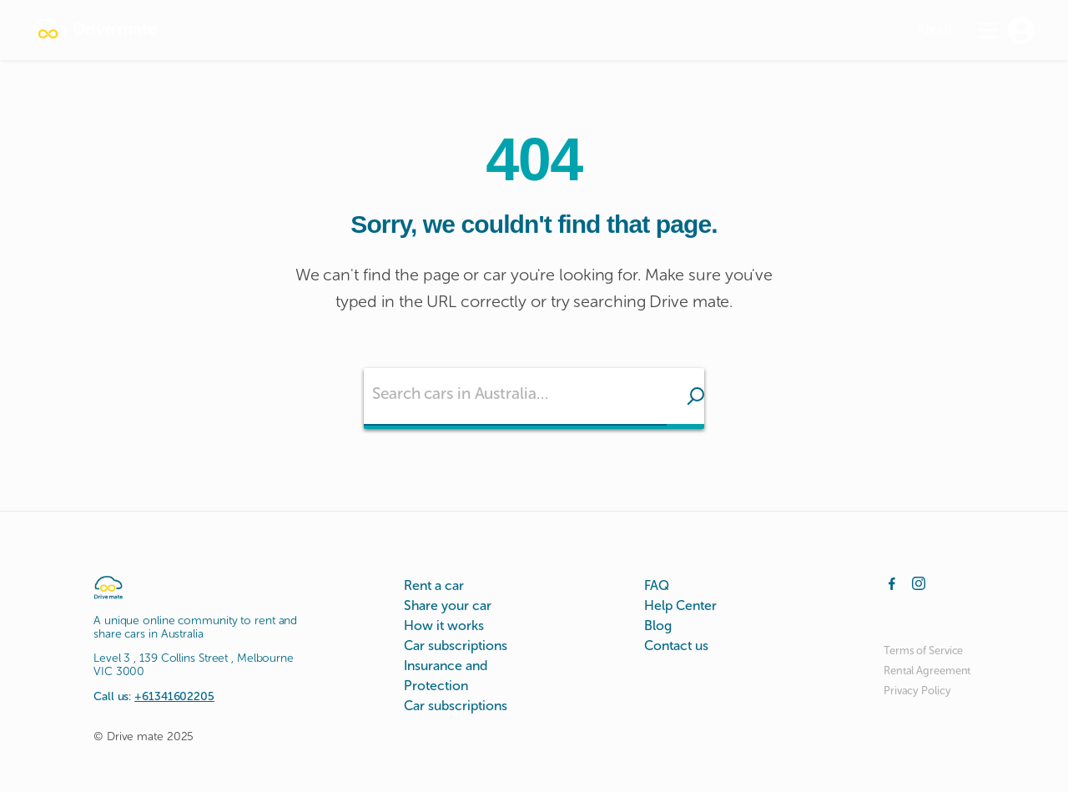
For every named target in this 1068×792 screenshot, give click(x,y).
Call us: (153, 696)
